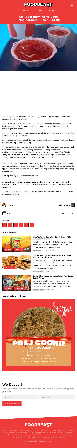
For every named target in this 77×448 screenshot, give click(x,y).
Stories (26, 11)
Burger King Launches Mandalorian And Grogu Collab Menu (53, 277)
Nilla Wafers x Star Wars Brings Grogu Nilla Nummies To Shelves (52, 238)
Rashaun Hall (38, 251)
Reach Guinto (38, 272)
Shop (51, 11)
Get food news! (12, 404)
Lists (39, 11)
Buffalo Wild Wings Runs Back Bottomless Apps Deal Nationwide (52, 256)
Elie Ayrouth (67, 205)
